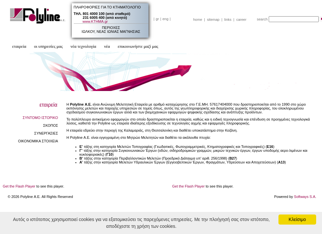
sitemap (213, 19)
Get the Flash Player (19, 186)
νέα (107, 46)
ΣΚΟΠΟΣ (50, 125)
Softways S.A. (305, 197)
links (227, 19)
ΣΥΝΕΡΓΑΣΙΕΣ (46, 133)
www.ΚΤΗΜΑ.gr (95, 21)
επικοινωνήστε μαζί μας (138, 46)
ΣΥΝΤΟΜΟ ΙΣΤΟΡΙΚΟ (40, 118)
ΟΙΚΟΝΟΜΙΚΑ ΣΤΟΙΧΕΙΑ (38, 141)
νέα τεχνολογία (83, 46)
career (241, 19)
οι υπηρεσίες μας (48, 46)
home (197, 19)
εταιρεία (19, 46)
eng (165, 19)
